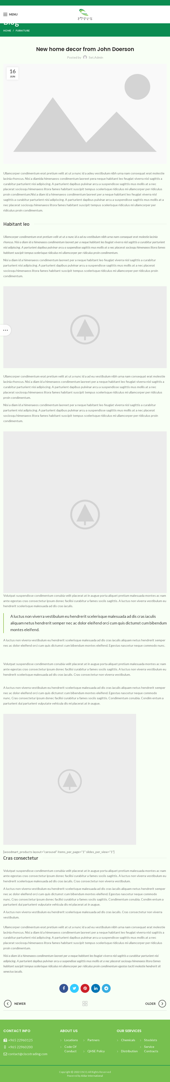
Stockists (150, 1040)
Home (7, 30)
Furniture (23, 30)
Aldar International (92, 1075)
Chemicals (128, 1040)
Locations (71, 1040)
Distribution (129, 1051)
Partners (93, 1040)
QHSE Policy (96, 1051)
